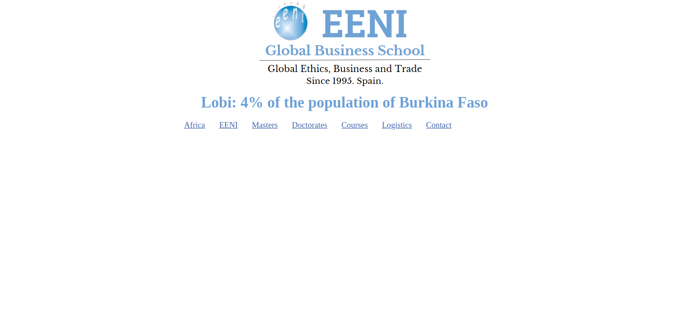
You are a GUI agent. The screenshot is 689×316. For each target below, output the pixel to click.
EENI (228, 124)
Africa (194, 124)
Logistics (397, 124)
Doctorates (309, 124)
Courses (354, 124)
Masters (265, 124)
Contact (439, 124)
